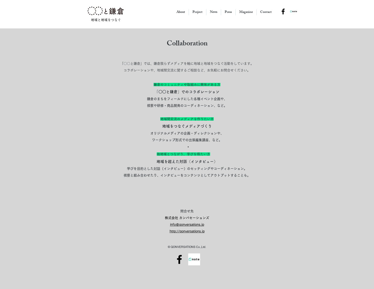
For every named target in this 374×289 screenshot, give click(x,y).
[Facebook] (179, 259)
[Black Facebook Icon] (283, 11)
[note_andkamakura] (194, 259)
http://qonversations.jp (187, 231)
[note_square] (293, 11)
